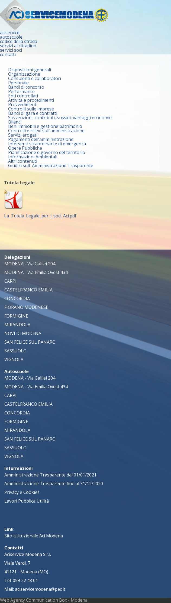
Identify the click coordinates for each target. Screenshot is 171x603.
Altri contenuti (22, 161)
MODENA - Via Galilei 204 (29, 264)
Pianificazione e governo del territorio (46, 152)
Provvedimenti (22, 104)
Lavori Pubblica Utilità (26, 501)
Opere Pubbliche (25, 148)
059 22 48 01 (25, 580)
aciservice (10, 33)
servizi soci (11, 50)
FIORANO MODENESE (26, 307)
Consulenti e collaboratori (34, 78)
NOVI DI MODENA (22, 333)
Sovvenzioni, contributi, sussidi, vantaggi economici (60, 117)
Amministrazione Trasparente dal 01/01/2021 (50, 475)
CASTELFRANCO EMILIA (28, 290)
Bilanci (14, 122)
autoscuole (11, 37)
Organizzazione (24, 74)
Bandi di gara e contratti (32, 113)
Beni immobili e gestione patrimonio (45, 126)
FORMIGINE (16, 316)
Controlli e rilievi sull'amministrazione (46, 130)
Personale (18, 83)
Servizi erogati (22, 135)
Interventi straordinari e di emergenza (47, 143)
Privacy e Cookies (22, 492)
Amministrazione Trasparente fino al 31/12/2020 (53, 484)
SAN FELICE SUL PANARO (30, 342)
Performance (21, 91)
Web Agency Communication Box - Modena (44, 600)
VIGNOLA (13, 359)
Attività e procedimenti (31, 100)
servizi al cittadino (18, 46)
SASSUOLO (15, 351)
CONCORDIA (17, 299)
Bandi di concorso (26, 87)
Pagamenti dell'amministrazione (40, 139)
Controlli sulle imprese (31, 109)
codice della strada (18, 41)
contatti (8, 54)
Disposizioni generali (29, 69)
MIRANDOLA (17, 325)
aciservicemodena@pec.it (40, 589)
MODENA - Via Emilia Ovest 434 (36, 272)
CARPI (10, 281)
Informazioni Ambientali (32, 157)
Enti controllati (23, 96)
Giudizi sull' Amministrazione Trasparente (50, 165)
